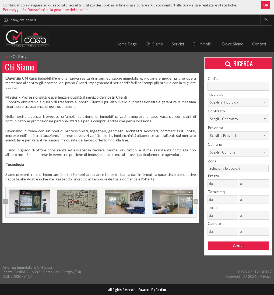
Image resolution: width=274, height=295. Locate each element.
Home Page (126, 43)
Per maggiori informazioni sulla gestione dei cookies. (46, 9)
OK (266, 5)
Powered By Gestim (152, 289)
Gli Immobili (202, 43)
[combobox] (238, 102)
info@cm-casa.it (19, 19)
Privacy (265, 276)
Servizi (178, 43)
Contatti (260, 43)
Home (6, 56)
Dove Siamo (233, 43)
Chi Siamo (154, 43)
